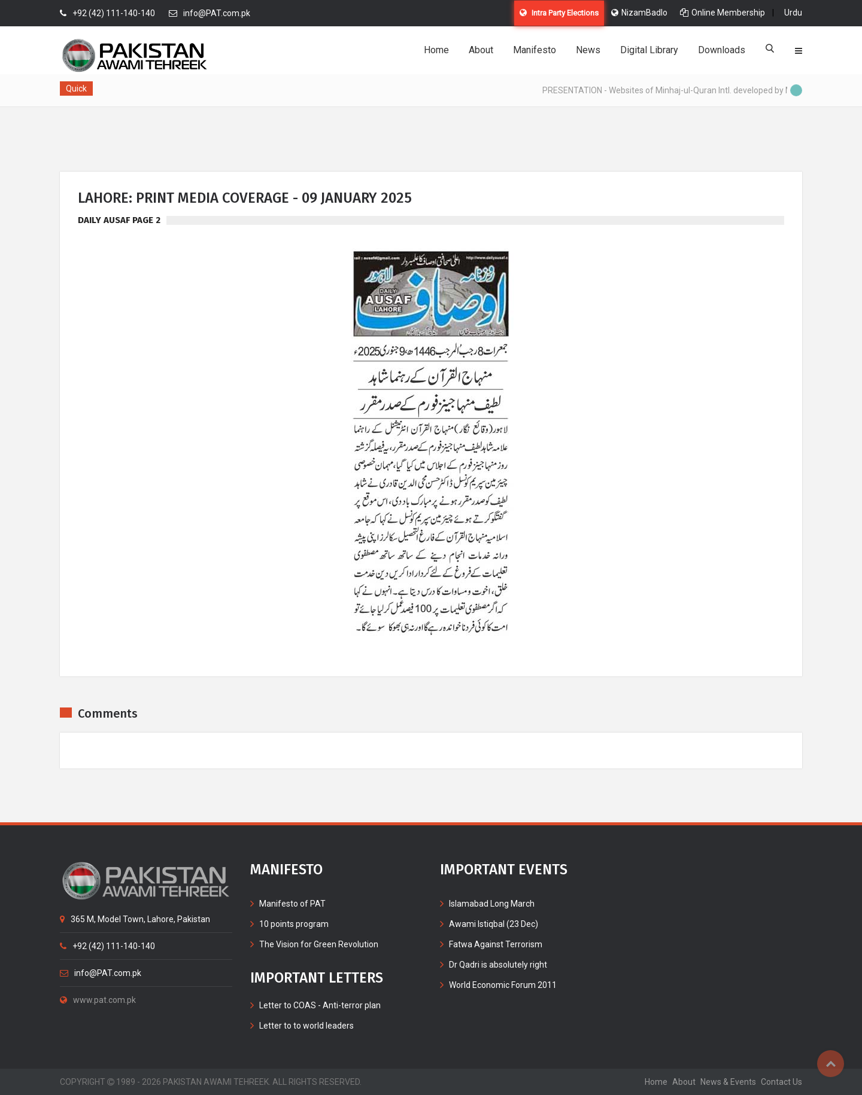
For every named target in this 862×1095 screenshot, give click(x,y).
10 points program (294, 924)
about (684, 1082)
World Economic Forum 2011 (503, 985)
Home (436, 50)
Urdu (793, 12)
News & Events (728, 1082)
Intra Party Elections (559, 12)
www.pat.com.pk (98, 1000)
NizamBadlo (639, 12)
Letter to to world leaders (306, 1025)
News (588, 50)
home (656, 1082)
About (481, 50)
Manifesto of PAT (292, 903)
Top (830, 1063)
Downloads (721, 50)
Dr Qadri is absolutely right (498, 964)
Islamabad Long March (492, 903)
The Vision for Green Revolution (318, 944)
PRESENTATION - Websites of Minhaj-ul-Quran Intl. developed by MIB (674, 90)
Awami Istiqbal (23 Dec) (493, 924)
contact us (781, 1082)
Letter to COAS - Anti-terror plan (320, 1005)
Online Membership (722, 12)
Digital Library (649, 50)
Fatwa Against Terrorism (495, 944)
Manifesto (534, 50)
